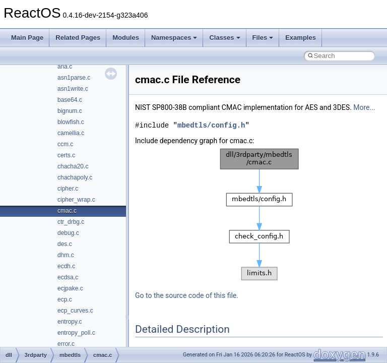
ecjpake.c (70, 288)
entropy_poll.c (76, 332)
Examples (300, 37)
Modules (125, 37)
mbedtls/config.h (211, 125)
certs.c (66, 155)
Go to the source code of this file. (186, 295)
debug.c (68, 232)
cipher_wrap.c (76, 199)
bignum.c (69, 110)
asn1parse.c (73, 77)
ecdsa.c (67, 277)
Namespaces (174, 37)
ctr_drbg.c (70, 221)
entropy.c (69, 321)
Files (263, 37)
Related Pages (77, 37)
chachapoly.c (74, 177)
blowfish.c (70, 122)
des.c (64, 244)
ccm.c (65, 144)
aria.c (64, 66)
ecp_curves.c (75, 310)
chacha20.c (72, 166)
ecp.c (64, 299)
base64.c (69, 99)
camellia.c (70, 133)
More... (364, 107)
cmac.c (67, 210)
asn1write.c (72, 88)
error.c (66, 343)
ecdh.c (66, 266)
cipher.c (67, 188)
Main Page (27, 37)
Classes (224, 37)
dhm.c (65, 255)
